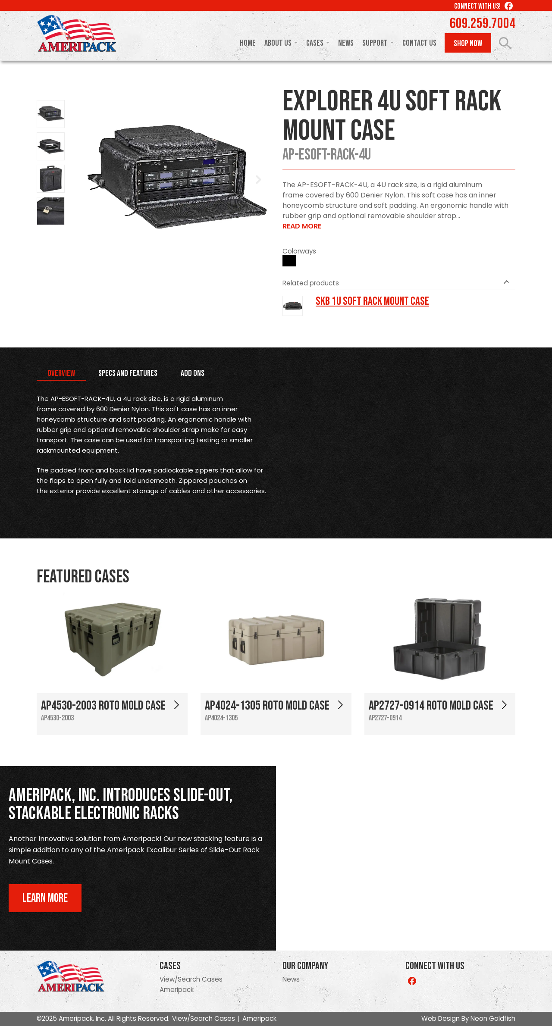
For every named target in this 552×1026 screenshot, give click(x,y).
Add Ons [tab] (192, 373)
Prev (95, 180)
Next (258, 180)
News (346, 43)
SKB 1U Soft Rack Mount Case (372, 301)
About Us (278, 43)
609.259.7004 (482, 23)
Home (248, 43)
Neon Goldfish (492, 1018)
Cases (314, 43)
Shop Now (468, 43)
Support (375, 43)
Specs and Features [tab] (127, 373)
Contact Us (419, 43)
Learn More (45, 898)
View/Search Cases (191, 979)
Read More (301, 226)
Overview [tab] (61, 373)
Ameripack (177, 989)
